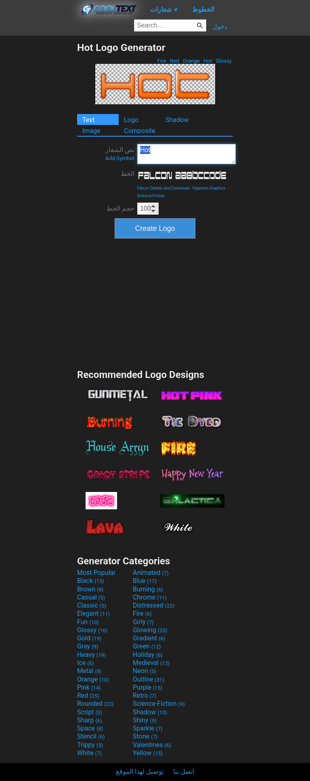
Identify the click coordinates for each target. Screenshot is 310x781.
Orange (191, 61)
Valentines (152, 745)
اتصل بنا (183, 771)
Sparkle (147, 728)
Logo (131, 120)
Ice (85, 663)
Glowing (150, 630)
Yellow (148, 753)
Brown (90, 589)
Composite (139, 131)
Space (90, 728)
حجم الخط (120, 208)
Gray (87, 646)
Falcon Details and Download (163, 188)
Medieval (151, 663)
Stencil (91, 736)
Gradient (149, 638)
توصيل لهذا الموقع (139, 771)
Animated (151, 572)
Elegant (93, 613)
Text (88, 120)
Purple (147, 687)
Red (174, 61)
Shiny (145, 720)
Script (89, 712)
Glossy (224, 61)
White (89, 753)
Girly (143, 622)
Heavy (91, 655)
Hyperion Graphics (209, 188)
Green (147, 646)
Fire (162, 61)
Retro (144, 695)
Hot (207, 61)
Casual (91, 597)
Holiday (148, 655)
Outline (148, 679)
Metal (89, 671)
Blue (145, 581)
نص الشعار (119, 153)
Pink (89, 687)
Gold (89, 638)
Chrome (150, 597)
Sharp (89, 720)
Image (91, 131)
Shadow (177, 120)
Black (90, 581)
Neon (144, 671)
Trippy (90, 745)
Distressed (153, 605)
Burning (148, 589)
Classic (91, 605)
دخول (219, 26)
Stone (145, 736)
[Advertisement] (38, 163)
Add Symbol (119, 158)
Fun (88, 622)
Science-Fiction (151, 196)
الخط (127, 173)
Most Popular (96, 572)
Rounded (95, 703)
